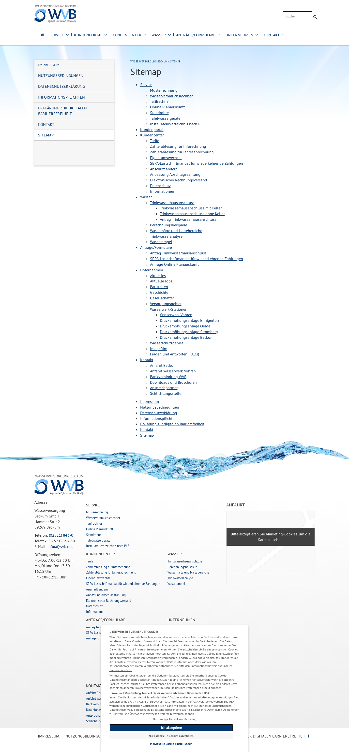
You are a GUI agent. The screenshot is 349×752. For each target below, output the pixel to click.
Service (56, 34)
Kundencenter (126, 34)
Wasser (159, 34)
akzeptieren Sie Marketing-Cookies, (268, 533)
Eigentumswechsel (99, 578)
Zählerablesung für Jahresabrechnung (111, 572)
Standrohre (93, 535)
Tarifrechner (94, 523)
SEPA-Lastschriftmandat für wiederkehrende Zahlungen (123, 584)
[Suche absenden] (315, 17)
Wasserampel (176, 584)
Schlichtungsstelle (98, 721)
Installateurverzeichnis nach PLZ (107, 546)
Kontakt (271, 34)
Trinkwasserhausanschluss (184, 561)
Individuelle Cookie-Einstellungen (171, 744)
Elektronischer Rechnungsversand (108, 601)
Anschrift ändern (97, 589)
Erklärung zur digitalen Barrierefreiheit (62, 110)
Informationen (95, 612)
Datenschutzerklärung (61, 86)
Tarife (89, 561)
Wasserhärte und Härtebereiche (188, 572)
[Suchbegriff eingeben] (297, 16)
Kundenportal (88, 34)
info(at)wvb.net (60, 546)
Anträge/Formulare (195, 34)
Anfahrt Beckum (97, 693)
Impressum (49, 64)
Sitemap (46, 135)
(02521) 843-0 (61, 535)
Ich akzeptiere (171, 727)
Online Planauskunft (99, 529)
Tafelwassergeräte (98, 540)
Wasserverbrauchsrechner (103, 518)
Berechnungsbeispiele (182, 567)
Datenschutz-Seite (120, 670)
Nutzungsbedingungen (60, 75)
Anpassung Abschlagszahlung (106, 595)
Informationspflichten (61, 97)
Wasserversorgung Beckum (148, 61)
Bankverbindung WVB (100, 704)
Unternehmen (239, 34)
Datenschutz (94, 606)
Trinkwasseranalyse (180, 578)
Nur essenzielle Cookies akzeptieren (171, 736)
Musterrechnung (97, 512)
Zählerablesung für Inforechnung (108, 567)
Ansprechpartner (97, 715)
